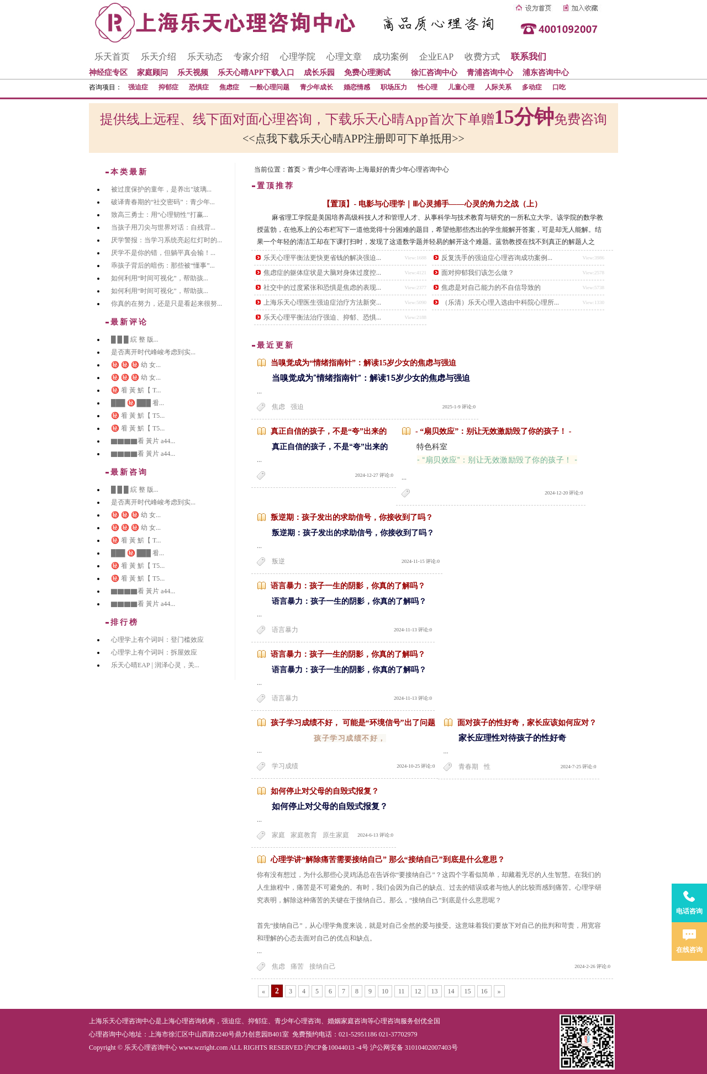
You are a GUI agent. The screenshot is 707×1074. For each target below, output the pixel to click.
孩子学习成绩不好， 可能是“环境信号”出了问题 (353, 723)
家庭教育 (304, 835)
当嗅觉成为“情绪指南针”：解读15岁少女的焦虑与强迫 (363, 363)
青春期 (468, 766)
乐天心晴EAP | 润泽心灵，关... (155, 665)
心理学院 (297, 56)
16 (484, 991)
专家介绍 (251, 56)
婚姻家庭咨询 (347, 1021)
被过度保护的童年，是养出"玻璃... (161, 189)
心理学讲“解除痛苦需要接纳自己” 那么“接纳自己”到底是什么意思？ (388, 859)
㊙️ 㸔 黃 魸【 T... (136, 390)
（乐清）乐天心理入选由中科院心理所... (500, 302)
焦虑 (278, 407)
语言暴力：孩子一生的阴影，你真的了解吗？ (348, 586)
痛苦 (297, 966)
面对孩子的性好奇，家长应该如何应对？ (527, 723)
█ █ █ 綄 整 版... (135, 339)
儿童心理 (461, 87)
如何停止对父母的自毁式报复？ (325, 791)
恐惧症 (199, 87)
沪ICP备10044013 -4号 (336, 1047)
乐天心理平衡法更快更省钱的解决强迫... (322, 258)
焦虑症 (229, 87)
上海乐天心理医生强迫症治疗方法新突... (322, 302)
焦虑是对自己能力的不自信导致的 (491, 287)
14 (451, 991)
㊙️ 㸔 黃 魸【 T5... (138, 415)
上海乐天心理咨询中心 (122, 1021)
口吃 (559, 87)
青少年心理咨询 (298, 1021)
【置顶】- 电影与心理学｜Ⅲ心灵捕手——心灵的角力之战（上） (432, 204)
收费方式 (482, 56)
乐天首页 (112, 56)
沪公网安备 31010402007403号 (414, 1047)
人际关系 (498, 87)
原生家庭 (336, 835)
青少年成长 (316, 87)
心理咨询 (387, 1021)
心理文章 (344, 56)
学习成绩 (285, 766)
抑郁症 (168, 87)
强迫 (297, 407)
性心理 (427, 87)
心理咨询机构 (195, 1021)
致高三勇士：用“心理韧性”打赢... (159, 215)
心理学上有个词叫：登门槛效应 (157, 640)
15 (468, 991)
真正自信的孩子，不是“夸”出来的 (329, 431)
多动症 (532, 87)
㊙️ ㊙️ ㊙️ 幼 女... (136, 365)
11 (401, 991)
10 (385, 991)
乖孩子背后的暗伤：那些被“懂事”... (163, 265)
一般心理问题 (269, 87)
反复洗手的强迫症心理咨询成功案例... (496, 258)
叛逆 (278, 561)
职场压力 (394, 87)
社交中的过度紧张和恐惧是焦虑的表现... (322, 287)
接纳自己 (322, 966)
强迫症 (138, 87)
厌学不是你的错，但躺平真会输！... (163, 253)
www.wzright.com (203, 1047)
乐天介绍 (158, 56)
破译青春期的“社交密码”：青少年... (163, 202)
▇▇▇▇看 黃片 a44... (143, 441)
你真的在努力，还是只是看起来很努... (166, 303)
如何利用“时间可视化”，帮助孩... (159, 278)
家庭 (278, 835)
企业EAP (436, 56)
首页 (293, 169)
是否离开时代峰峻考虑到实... (153, 352)
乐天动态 (205, 56)
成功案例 (390, 56)
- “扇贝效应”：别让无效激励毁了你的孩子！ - (493, 431)
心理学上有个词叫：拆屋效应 (154, 652)
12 (418, 991)
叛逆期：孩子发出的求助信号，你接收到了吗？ (352, 517)
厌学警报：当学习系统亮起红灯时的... (166, 240)
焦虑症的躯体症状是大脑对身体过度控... (322, 273)
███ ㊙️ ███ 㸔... (137, 403)
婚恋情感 (357, 87)
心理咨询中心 (109, 1034)
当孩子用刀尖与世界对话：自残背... (163, 227)
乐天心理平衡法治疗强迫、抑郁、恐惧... (322, 317)
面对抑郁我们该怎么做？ (477, 273)
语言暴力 (285, 630)
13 (434, 991)
